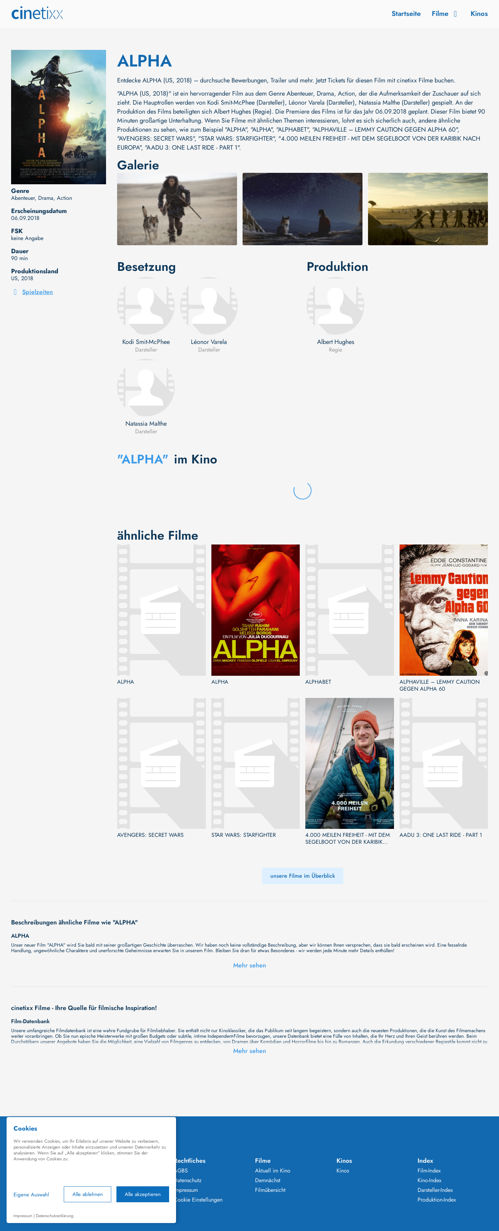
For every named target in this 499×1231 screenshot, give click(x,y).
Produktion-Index (437, 1199)
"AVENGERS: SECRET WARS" (155, 138)
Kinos (479, 14)
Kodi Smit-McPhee (146, 341)
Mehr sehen (249, 965)
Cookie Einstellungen (198, 1199)
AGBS (181, 1170)
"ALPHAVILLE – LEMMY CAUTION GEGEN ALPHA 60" (384, 129)
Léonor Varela (209, 341)
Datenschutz (187, 1180)
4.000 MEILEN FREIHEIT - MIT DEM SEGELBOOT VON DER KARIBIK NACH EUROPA (347, 838)
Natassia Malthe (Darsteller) (394, 102)
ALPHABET (318, 682)
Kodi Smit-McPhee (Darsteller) (246, 102)
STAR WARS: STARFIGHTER (243, 835)
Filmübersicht (270, 1190)
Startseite (406, 14)
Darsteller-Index (435, 1190)
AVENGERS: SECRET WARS (150, 835)
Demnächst (267, 1180)
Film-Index (429, 1170)
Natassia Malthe (146, 423)
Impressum (186, 1190)
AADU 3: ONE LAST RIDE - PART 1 (441, 835)
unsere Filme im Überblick (302, 876)
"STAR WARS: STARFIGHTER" (236, 138)
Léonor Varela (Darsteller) (322, 102)
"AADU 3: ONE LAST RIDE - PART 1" (192, 147)
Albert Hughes (335, 341)
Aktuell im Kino (272, 1170)
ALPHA (125, 682)
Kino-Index (429, 1180)
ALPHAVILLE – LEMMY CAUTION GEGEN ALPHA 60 (440, 685)
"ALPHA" (236, 129)
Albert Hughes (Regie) (243, 111)
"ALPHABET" (292, 129)
